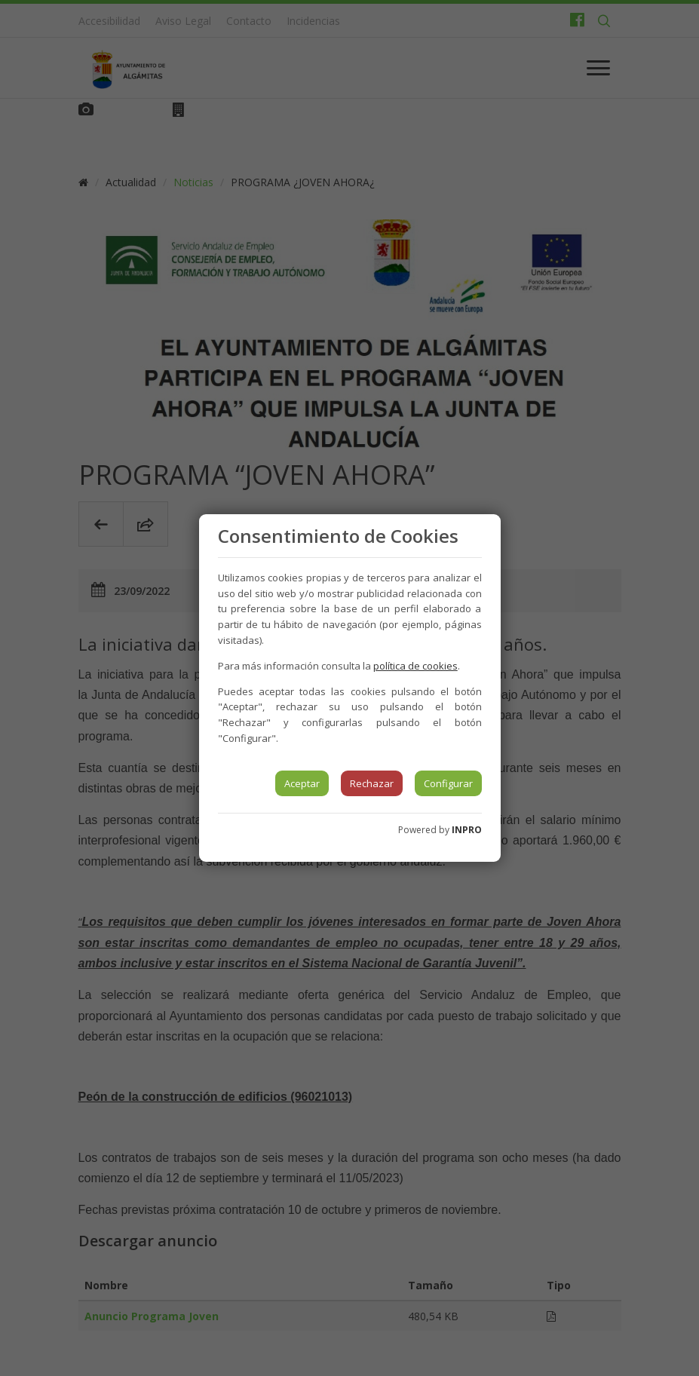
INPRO (467, 829)
